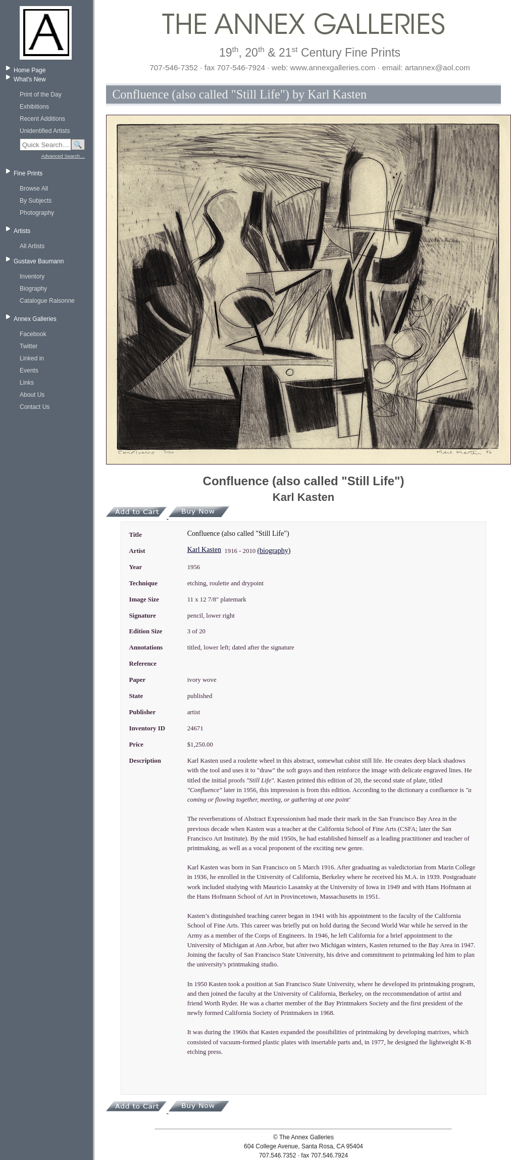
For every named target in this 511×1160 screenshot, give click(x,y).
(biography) (273, 550)
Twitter (28, 346)
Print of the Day (41, 94)
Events (29, 370)
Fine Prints (28, 173)
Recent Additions (42, 118)
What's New (30, 79)
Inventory (32, 276)
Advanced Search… (63, 156)
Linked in (32, 358)
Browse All (34, 188)
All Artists (32, 246)
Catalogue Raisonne (47, 300)
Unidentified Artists (45, 130)
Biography (33, 288)
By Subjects (36, 200)
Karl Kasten (204, 549)
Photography (37, 212)
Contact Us (34, 406)
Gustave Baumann (39, 261)
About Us (32, 394)
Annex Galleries (35, 318)
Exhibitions (34, 106)
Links (27, 382)
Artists (22, 231)
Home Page (29, 70)
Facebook (33, 334)
